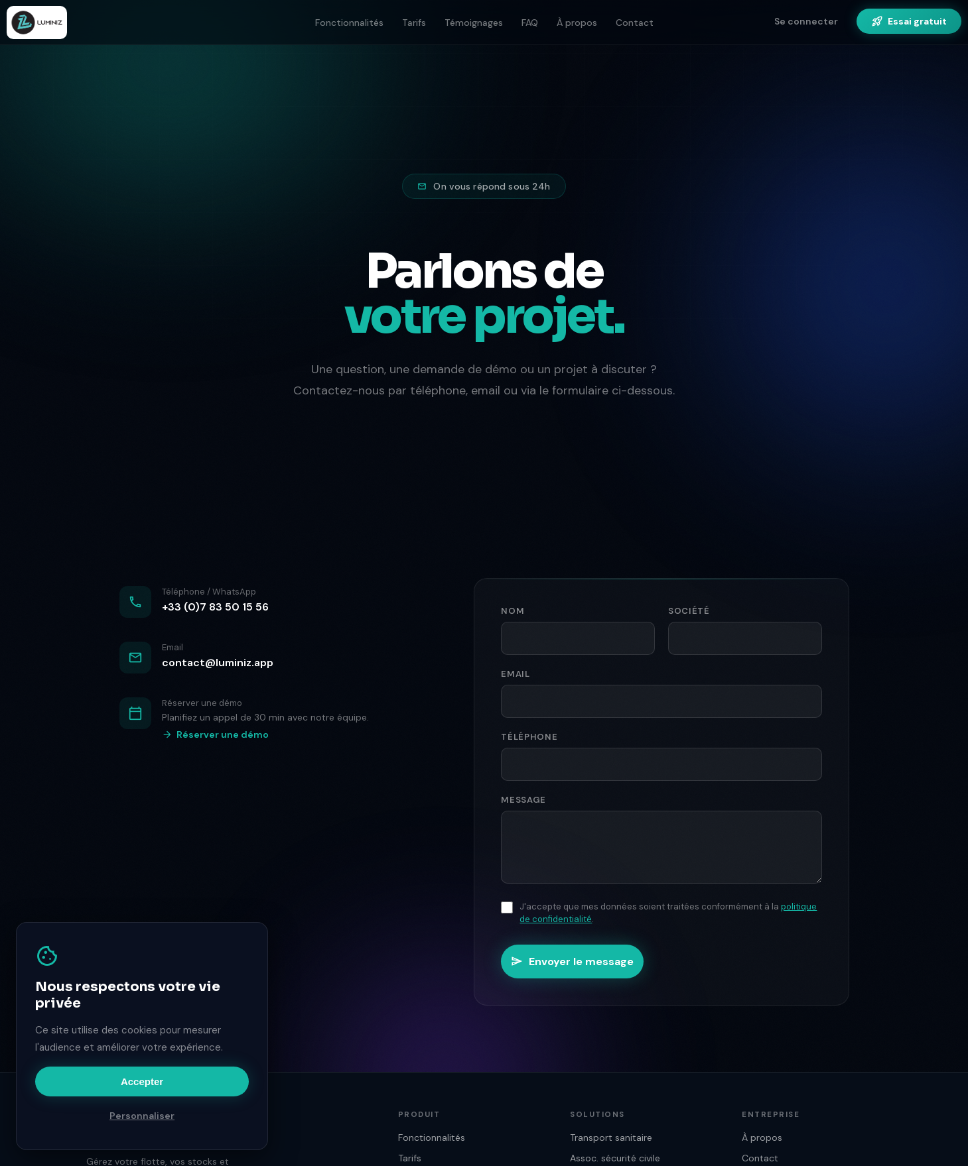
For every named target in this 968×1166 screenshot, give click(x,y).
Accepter (142, 1081)
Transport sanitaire (611, 1137)
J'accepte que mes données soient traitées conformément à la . (668, 913)
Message (523, 799)
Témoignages (474, 23)
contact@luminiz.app (217, 663)
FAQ (529, 23)
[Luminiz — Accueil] (37, 22)
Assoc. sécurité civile (615, 1158)
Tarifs (414, 23)
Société (689, 610)
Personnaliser (141, 1116)
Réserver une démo (215, 734)
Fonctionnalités (349, 23)
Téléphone (529, 736)
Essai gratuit (909, 21)
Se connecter (806, 21)
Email (515, 673)
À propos (577, 23)
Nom (512, 610)
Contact (635, 23)
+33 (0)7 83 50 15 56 (215, 607)
